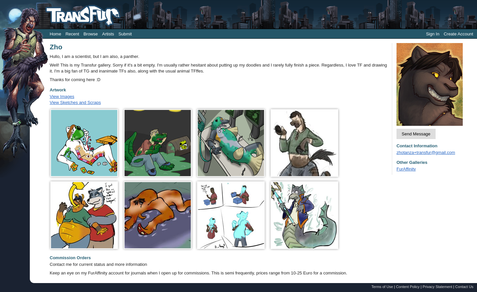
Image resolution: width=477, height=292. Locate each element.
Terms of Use (382, 287)
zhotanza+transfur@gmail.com (426, 152)
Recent (72, 33)
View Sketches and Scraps (75, 102)
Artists (108, 33)
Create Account (458, 33)
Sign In (432, 33)
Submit (125, 33)
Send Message (416, 133)
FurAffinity (406, 169)
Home (55, 33)
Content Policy (407, 287)
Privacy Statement (437, 287)
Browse (90, 33)
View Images (62, 96)
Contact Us (464, 287)
